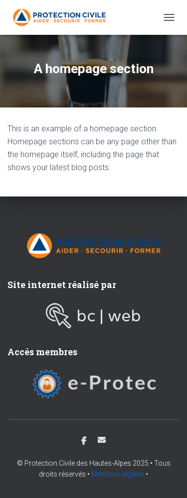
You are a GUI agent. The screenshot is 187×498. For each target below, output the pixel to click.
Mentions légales (117, 474)
